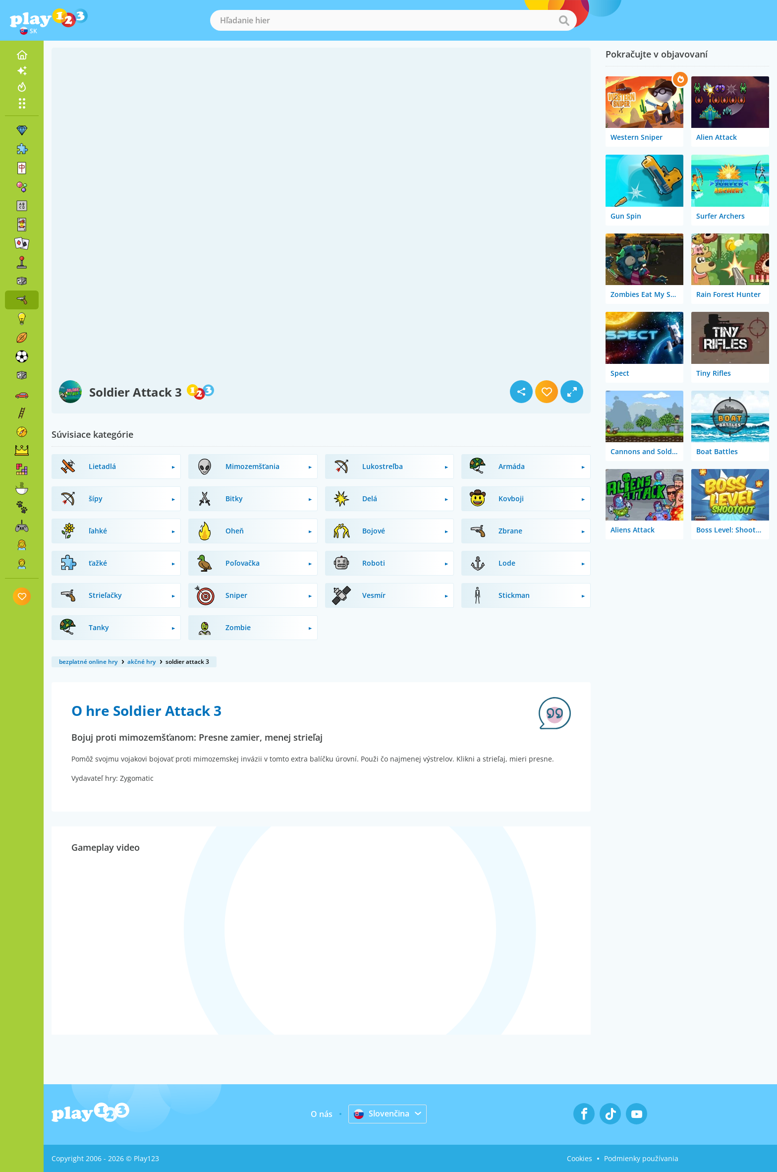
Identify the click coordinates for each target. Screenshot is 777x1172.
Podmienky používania (641, 1158)
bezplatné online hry (88, 661)
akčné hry (141, 661)
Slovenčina (381, 1113)
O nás (322, 1114)
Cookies (579, 1158)
